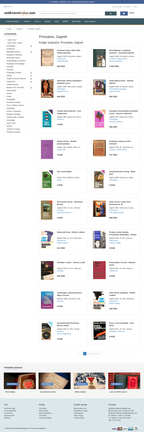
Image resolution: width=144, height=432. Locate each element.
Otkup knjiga (78, 415)
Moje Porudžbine (45, 413)
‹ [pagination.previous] (78, 354)
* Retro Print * (12, 40)
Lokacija (8, 6)
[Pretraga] (111, 13)
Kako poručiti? (9, 415)
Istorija (9, 76)
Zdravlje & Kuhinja (13, 132)
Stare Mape (76, 21)
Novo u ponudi (89, 21)
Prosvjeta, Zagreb (34, 29)
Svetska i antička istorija (118, 59)
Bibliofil (65, 21)
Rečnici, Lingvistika (14, 111)
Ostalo (9, 96)
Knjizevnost (11, 81)
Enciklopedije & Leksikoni (16, 61)
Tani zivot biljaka (64, 171)
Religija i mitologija (13, 114)
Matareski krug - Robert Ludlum (71, 232)
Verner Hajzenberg (64, 334)
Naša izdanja (11, 90)
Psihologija (11, 108)
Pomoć (128, 6)
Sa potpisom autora (48, 392)
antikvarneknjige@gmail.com (126, 413)
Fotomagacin (78, 413)
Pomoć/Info (8, 413)
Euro (136, 6)
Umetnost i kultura (13, 129)
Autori (56, 21)
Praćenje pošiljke (45, 418)
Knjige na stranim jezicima (16, 78)
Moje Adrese (43, 411)
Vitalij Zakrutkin (62, 61)
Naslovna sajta (9, 408)
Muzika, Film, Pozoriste (15, 87)
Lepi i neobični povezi (118, 392)
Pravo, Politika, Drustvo (15, 105)
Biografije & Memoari (14, 55)
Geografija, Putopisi (14, 73)
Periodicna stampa (13, 102)
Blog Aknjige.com (80, 408)
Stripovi (9, 126)
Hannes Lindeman (116, 122)
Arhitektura (11, 49)
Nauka (9, 93)
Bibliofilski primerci (13, 52)
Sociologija (11, 120)
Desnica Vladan (115, 243)
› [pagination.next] (100, 354)
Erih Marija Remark (116, 213)
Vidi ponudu (12, 384)
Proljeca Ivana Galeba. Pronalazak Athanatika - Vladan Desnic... (123, 234)
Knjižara (7, 418)
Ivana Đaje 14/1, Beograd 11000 (122, 411)
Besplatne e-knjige (80, 411)
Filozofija (10, 70)
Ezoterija (10, 67)
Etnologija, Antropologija (16, 64)
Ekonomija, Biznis (13, 58)
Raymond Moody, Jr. (64, 213)
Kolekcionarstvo (12, 84)
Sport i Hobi (11, 123)
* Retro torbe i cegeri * (15, 43)
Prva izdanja (10, 392)
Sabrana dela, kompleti (15, 117)
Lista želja (42, 415)
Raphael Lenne (62, 91)
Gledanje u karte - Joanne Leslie (71, 262)
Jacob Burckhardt (115, 61)
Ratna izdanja (80, 392)
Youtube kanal (79, 418)
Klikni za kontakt (125, 415)
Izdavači (47, 21)
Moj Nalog (43, 408)
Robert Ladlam (62, 243)
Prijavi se (118, 6)
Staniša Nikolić (114, 91)
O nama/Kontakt (10, 411)
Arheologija (11, 46)
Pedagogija (11, 99)
